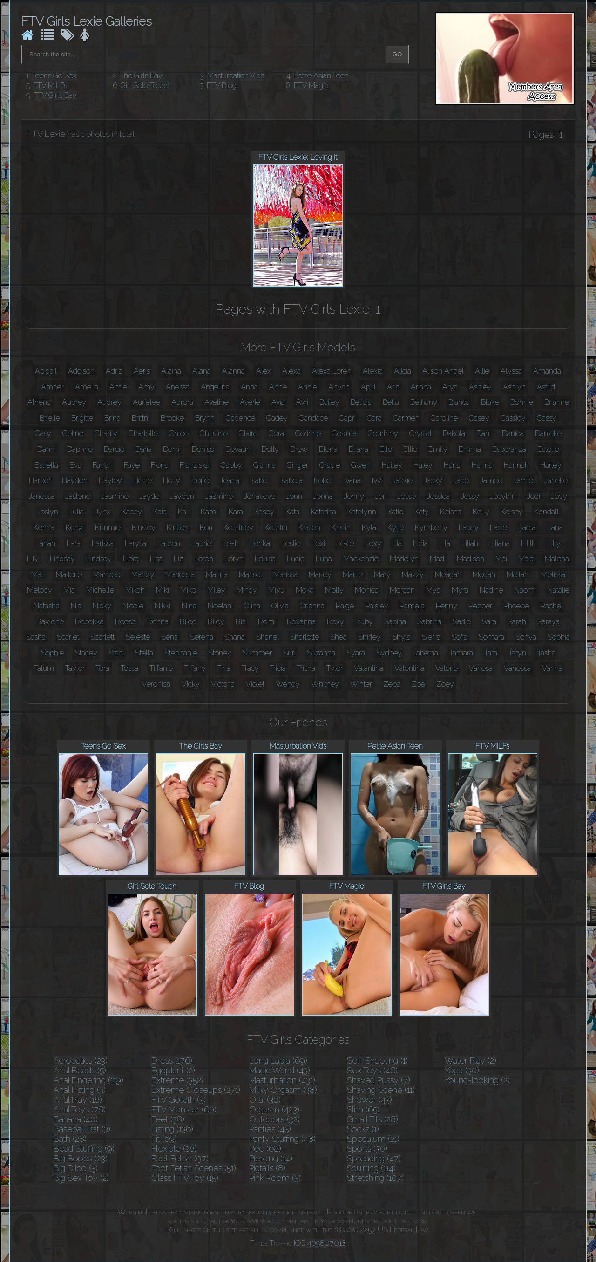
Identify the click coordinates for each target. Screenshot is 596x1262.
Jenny (354, 496)
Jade (461, 480)
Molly (334, 590)
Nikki (162, 605)
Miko (188, 590)
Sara (489, 621)
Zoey (445, 684)
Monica (367, 590)
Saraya (548, 621)
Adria (114, 371)
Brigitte (82, 418)
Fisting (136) (172, 1129)
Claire (248, 433)
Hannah (516, 465)
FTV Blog (222, 85)
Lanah (45, 543)
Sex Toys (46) (372, 1070)
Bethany (423, 402)
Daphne (80, 449)
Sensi (170, 637)
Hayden (75, 480)
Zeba (391, 684)
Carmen (406, 418)
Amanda (547, 371)
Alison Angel (443, 371)
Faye (132, 465)
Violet (255, 684)
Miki (162, 590)
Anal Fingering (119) (88, 1080)
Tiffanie (161, 668)
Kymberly (431, 527)
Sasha (36, 637)
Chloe (179, 433)
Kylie (395, 527)
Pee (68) (265, 1148)
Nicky (102, 605)
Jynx (102, 511)
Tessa (129, 668)
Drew (299, 449)
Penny (446, 605)
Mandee (106, 574)
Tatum (44, 668)
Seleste (138, 637)
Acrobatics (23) (81, 1060)
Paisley (376, 605)
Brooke (172, 418)
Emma (470, 449)
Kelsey (512, 511)
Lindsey (99, 558)
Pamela (412, 605)
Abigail (46, 371)
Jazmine (219, 496)
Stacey (86, 652)
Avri (302, 402)
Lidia (420, 543)
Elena (328, 449)
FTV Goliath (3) (178, 1100)
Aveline (216, 402)
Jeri (380, 496)
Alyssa (511, 371)
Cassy (546, 418)
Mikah (135, 590)
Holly (171, 480)
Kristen (309, 527)
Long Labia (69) (278, 1060)
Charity (106, 433)
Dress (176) (171, 1060)
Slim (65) (363, 1109)
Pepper (480, 605)
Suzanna (321, 652)
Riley (216, 621)
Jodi (533, 496)
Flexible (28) (174, 1148)
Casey (479, 418)
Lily (33, 558)
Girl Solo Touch (145, 85)
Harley (551, 465)
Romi (267, 621)
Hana (452, 465)
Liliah (469, 543)
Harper (40, 480)
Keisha (450, 511)
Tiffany (195, 668)
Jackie (403, 480)
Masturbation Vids (235, 75)
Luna (324, 558)
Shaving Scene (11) (381, 1090)
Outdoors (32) (274, 1119)
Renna (158, 621)
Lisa (156, 558)
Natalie (558, 590)
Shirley (369, 637)
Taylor (75, 668)
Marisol (250, 574)
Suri (289, 652)
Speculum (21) (373, 1139)
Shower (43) (369, 1100)
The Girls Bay (141, 75)
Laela (527, 527)
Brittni (140, 418)
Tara (490, 652)
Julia (76, 511)
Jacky (433, 480)
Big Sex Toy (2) (81, 1178)
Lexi (318, 543)
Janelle (556, 480)
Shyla (401, 637)
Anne (278, 386)
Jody (559, 496)
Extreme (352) (177, 1080)
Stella (144, 652)
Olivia (280, 605)
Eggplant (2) (173, 1070)
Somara (491, 637)
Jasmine (115, 496)
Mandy (142, 574)
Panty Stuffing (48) (282, 1139)
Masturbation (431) (282, 1080)
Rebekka (89, 621)
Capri (347, 418)
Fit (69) (164, 1139)
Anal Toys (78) (80, 1109)
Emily (437, 449)
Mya (433, 590)
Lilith (528, 543)
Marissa (285, 574)
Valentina (409, 668)
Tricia (278, 668)
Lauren (168, 543)
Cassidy (513, 418)
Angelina (215, 386)
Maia (526, 558)
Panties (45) (270, 1129)
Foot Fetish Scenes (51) (193, 1168)
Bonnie (521, 402)
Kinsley (144, 527)
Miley (216, 590)
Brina (112, 418)
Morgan (402, 590)
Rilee (188, 621)
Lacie (498, 527)
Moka (305, 590)
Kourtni (275, 527)
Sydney (389, 652)
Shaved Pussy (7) (378, 1080)
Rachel (551, 605)
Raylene (50, 621)
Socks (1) (363, 1129)
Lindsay (62, 558)
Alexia (373, 371)
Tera (102, 668)
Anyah (339, 386)
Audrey (109, 402)
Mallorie (69, 574)
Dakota (454, 433)
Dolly (270, 449)
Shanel (267, 637)
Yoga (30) (462, 1070)
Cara (374, 418)
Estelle (548, 449)
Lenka (260, 543)
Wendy (288, 684)
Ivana (352, 480)
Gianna (264, 465)
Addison (81, 371)
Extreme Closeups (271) (195, 1090)
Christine (214, 433)
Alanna (233, 371)
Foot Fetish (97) (180, 1158)
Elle (385, 449)
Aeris (142, 371)
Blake (490, 402)
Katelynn (361, 511)
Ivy (376, 480)
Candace (313, 418)
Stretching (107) (375, 1178)
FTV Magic (311, 85)
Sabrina (429, 621)
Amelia (86, 386)
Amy (146, 386)
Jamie (523, 480)
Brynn (205, 418)
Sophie (52, 652)
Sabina (395, 621)
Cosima (344, 433)
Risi (241, 621)
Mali (38, 574)
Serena (201, 637)
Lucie (296, 558)
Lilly (554, 543)
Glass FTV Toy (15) (184, 1178)
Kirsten (178, 527)
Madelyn (404, 558)
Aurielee (146, 402)
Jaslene (78, 496)
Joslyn (47, 511)
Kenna (44, 527)
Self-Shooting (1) (377, 1060)
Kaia (160, 511)
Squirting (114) (371, 1168)
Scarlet (68, 637)
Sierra (431, 637)
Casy (43, 433)
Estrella (46, 465)
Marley (320, 574)
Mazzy (413, 574)
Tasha (546, 652)
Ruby (364, 621)
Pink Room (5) (275, 1178)
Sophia (559, 637)
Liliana (499, 543)
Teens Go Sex (54, 75)
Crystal (420, 433)
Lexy (373, 543)
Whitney (325, 684)
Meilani (518, 574)
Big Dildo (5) (76, 1168)
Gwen (361, 465)
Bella (391, 402)
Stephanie (180, 652)
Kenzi (75, 527)
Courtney (383, 433)
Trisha (306, 668)
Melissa (553, 574)
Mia (69, 590)
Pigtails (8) (267, 1168)
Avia (278, 402)
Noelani (220, 605)
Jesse (407, 496)
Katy (421, 511)
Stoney (219, 652)
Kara (236, 511)
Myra (460, 590)
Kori (206, 527)
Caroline (444, 418)
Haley (423, 465)
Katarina (323, 511)
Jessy (470, 496)
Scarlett (102, 637)
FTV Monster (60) (184, 1109)
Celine (72, 433)
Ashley (480, 386)
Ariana (421, 386)
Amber (52, 386)
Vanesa (481, 668)
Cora (276, 433)
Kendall (546, 511)
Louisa (265, 558)
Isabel (260, 480)
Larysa (135, 543)
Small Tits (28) (372, 1119)
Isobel (323, 480)
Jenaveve (259, 496)
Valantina (368, 668)
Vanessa (517, 668)
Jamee (491, 480)
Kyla (369, 527)
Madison (470, 558)
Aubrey (74, 402)
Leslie (290, 543)
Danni (46, 449)
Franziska (195, 465)
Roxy (335, 621)
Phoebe (516, 605)
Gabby (231, 465)
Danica (513, 433)
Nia (76, 605)
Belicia (361, 402)
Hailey (392, 465)
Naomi (525, 590)
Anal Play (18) (78, 1100)
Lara (74, 543)
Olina (252, 605)
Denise (203, 449)
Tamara (461, 652)
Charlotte (143, 433)
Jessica (438, 496)
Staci (116, 652)
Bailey (329, 402)
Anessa (178, 386)
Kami (209, 511)
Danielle (548, 433)
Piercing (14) (270, 1158)
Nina (189, 605)
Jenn (294, 496)
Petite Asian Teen (321, 75)
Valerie (446, 668)
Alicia (402, 371)
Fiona (160, 465)
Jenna (323, 496)
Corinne (308, 433)
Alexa (291, 371)
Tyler (334, 668)
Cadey (277, 418)
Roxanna (301, 621)
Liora (131, 558)
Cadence (240, 418)
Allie (482, 371)
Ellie (410, 449)
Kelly (481, 511)
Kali (184, 511)
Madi (438, 558)
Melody (39, 590)
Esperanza (509, 449)
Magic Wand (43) (279, 1070)
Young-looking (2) (477, 1080)
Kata (292, 511)
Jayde (149, 496)
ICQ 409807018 (320, 1243)
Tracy (250, 668)
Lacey (469, 527)
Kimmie (108, 527)
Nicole (132, 605)
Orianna (312, 605)
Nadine (491, 590)
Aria (393, 386)
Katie (395, 511)
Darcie (114, 449)
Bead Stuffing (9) (84, 1148)
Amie (118, 386)
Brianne (556, 402)
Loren (203, 558)
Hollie (142, 480)
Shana (234, 637)
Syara (355, 652)
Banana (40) (76, 1119)
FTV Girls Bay (55, 95)
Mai (501, 558)
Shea (338, 637)
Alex (263, 371)
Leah (231, 543)
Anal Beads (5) (80, 1070)
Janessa (41, 496)
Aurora (182, 402)
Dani (483, 433)
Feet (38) (167, 1119)
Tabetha (425, 652)
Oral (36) (265, 1100)
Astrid (546, 386)
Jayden (182, 496)
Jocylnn (503, 496)
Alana (201, 371)
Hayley (110, 480)
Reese (125, 621)
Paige (345, 605)
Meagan (448, 574)
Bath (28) (70, 1139)
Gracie (329, 465)
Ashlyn (514, 386)
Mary (382, 574)
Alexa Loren (332, 371)
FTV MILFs (50, 85)
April (368, 386)
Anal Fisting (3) (80, 1090)
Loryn (234, 558)
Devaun (238, 449)
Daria (143, 449)
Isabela (291, 480)
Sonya (525, 637)
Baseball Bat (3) (82, 1129)
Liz (178, 558)
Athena (39, 402)
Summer (257, 652)
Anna (249, 386)
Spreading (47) (374, 1158)
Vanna (552, 668)
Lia (397, 543)
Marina (217, 574)
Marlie (353, 574)
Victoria (223, 684)
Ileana (229, 480)
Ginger (297, 465)
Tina (223, 668)
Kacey (132, 511)
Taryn (517, 652)
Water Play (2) (470, 1060)
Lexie (345, 543)
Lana (555, 527)
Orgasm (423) (274, 1109)
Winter (361, 684)
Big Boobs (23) (81, 1158)
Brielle (50, 418)
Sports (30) (367, 1148)
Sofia (459, 637)
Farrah (103, 465)
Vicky (191, 684)
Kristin (341, 527)
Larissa (103, 543)
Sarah (517, 621)
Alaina (171, 371)
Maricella (180, 574)
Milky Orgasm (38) (283, 1090)
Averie (250, 402)
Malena (557, 558)
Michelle (100, 590)
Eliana (358, 449)
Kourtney (238, 527)
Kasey (264, 511)
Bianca (459, 402)
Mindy (247, 590)
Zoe (418, 684)
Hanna (482, 465)
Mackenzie (361, 558)
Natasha (47, 605)
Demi (172, 449)
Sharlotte (304, 637)
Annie (307, 386)
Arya (450, 386)
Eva (75, 465)
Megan (484, 574)
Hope (200, 480)
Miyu (276, 590)
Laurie (201, 543)
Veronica (156, 684)
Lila (444, 543)
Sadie (462, 621)
